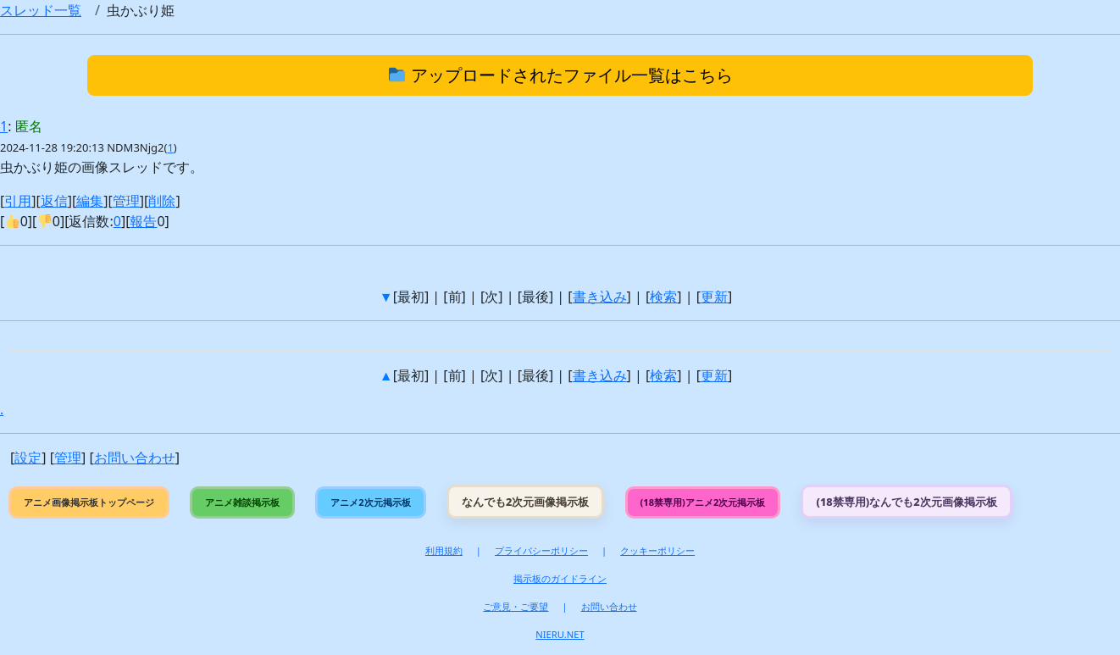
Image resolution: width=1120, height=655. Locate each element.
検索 (663, 296)
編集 (89, 201)
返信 (54, 201)
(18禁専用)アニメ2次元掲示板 (703, 502)
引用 (17, 201)
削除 (161, 201)
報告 (143, 221)
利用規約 (444, 550)
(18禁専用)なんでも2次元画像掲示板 (906, 501)
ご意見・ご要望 (515, 606)
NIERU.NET (559, 634)
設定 (28, 457)
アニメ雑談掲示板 (242, 502)
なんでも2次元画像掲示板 (525, 501)
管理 (126, 201)
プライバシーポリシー (541, 550)
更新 (714, 296)
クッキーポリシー (657, 550)
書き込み (600, 296)
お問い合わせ (134, 457)
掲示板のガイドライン (560, 578)
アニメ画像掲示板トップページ (89, 502)
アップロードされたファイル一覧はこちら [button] (561, 75)
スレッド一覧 (40, 10)
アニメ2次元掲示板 (370, 502)
